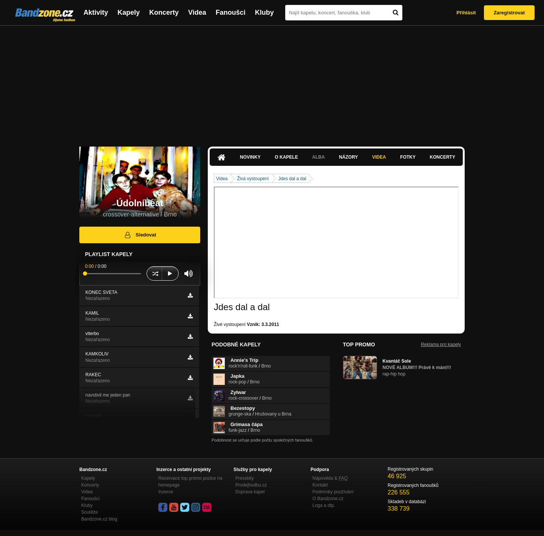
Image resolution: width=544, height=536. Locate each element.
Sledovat (140, 235)
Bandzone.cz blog (99, 519)
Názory (348, 157)
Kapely (128, 12)
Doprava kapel (249, 491)
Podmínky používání (333, 491)
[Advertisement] (272, 82)
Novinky (250, 157)
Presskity (244, 478)
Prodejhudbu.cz (251, 485)
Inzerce (165, 491)
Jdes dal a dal (292, 178)
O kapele (286, 157)
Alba (318, 157)
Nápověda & (330, 478)
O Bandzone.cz (327, 498)
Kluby (264, 12)
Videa (197, 12)
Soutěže (89, 512)
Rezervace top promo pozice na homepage (190, 482)
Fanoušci (231, 12)
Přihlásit (466, 12)
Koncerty (164, 12)
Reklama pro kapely (441, 344)
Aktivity (95, 12)
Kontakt (320, 485)
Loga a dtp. (323, 505)
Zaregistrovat (509, 12)
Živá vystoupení (253, 178)
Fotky (408, 157)
